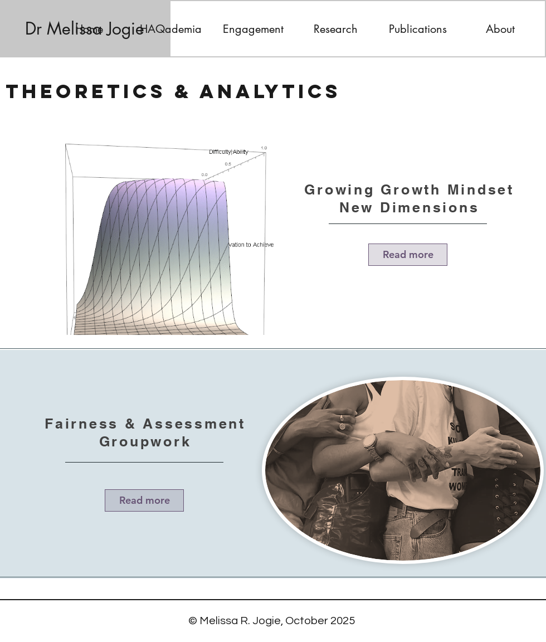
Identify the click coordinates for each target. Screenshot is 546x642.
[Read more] (407, 255)
